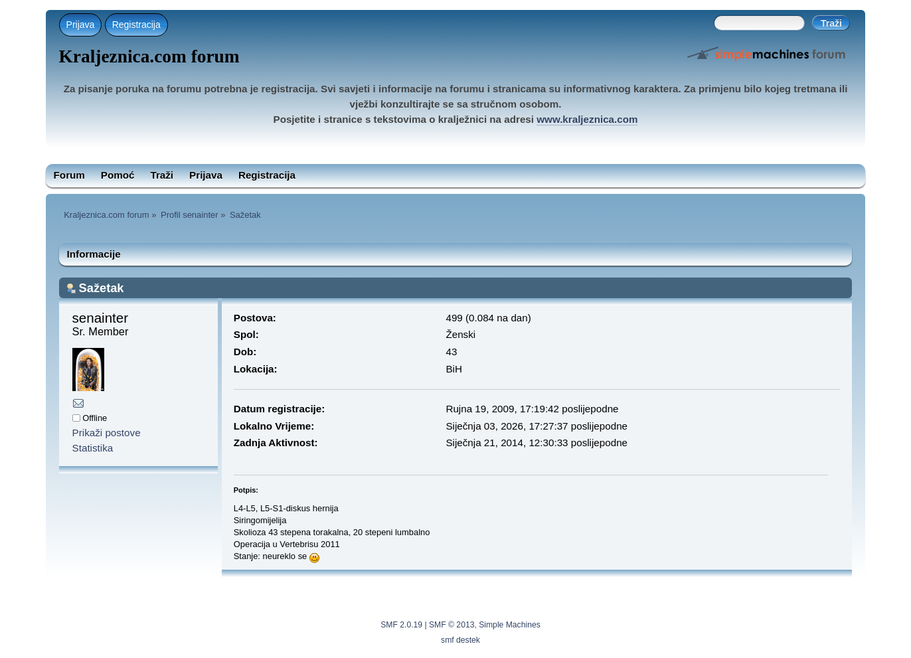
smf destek (460, 640)
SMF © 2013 (451, 624)
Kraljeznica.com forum (149, 56)
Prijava (80, 24)
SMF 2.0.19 (401, 624)
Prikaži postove (106, 432)
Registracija (136, 24)
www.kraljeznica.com (587, 119)
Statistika (93, 447)
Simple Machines (509, 624)
